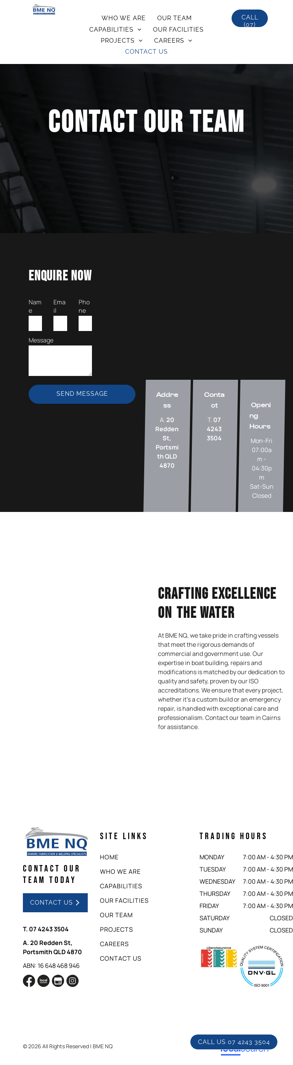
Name (35, 306)
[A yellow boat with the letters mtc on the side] (63, 641)
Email (59, 306)
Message (41, 340)
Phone (84, 306)
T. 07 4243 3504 (46, 929)
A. (26, 943)
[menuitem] (123, 18)
